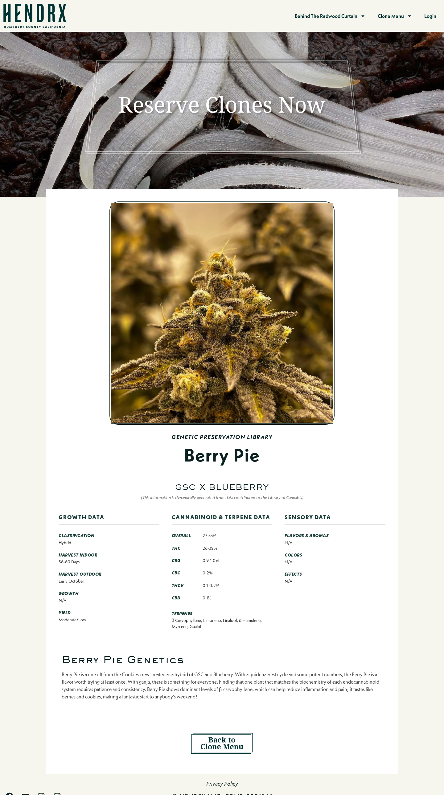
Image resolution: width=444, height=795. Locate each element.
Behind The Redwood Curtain (330, 16)
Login (430, 16)
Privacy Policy (222, 784)
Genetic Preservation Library (222, 437)
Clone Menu (395, 16)
